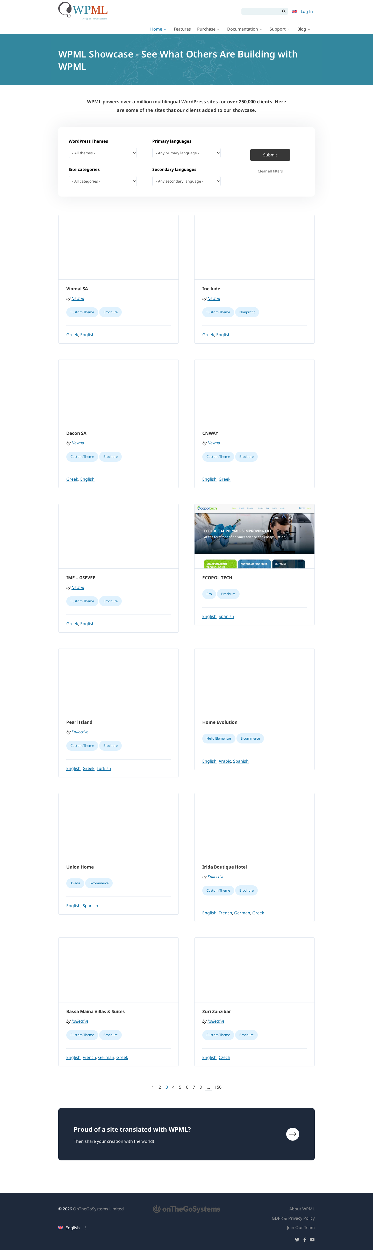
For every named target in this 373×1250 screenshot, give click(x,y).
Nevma (77, 298)
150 (217, 1087)
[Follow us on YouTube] (312, 1240)
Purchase (206, 29)
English (87, 334)
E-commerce (250, 738)
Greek (72, 334)
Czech (224, 1057)
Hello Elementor (218, 738)
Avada (75, 883)
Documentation (242, 29)
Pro (209, 593)
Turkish (104, 768)
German (242, 913)
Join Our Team (301, 1227)
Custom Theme (82, 312)
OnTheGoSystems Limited (98, 1209)
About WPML (302, 1209)
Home (156, 29)
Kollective (79, 732)
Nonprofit (247, 312)
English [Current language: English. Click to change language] (69, 1228)
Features (182, 29)
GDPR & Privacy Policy (293, 1218)
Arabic (225, 761)
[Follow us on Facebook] (304, 1240)
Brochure (110, 312)
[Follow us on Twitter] (297, 1240)
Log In (307, 11)
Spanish (226, 616)
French (225, 913)
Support (278, 29)
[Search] (260, 11)
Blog (301, 29)
